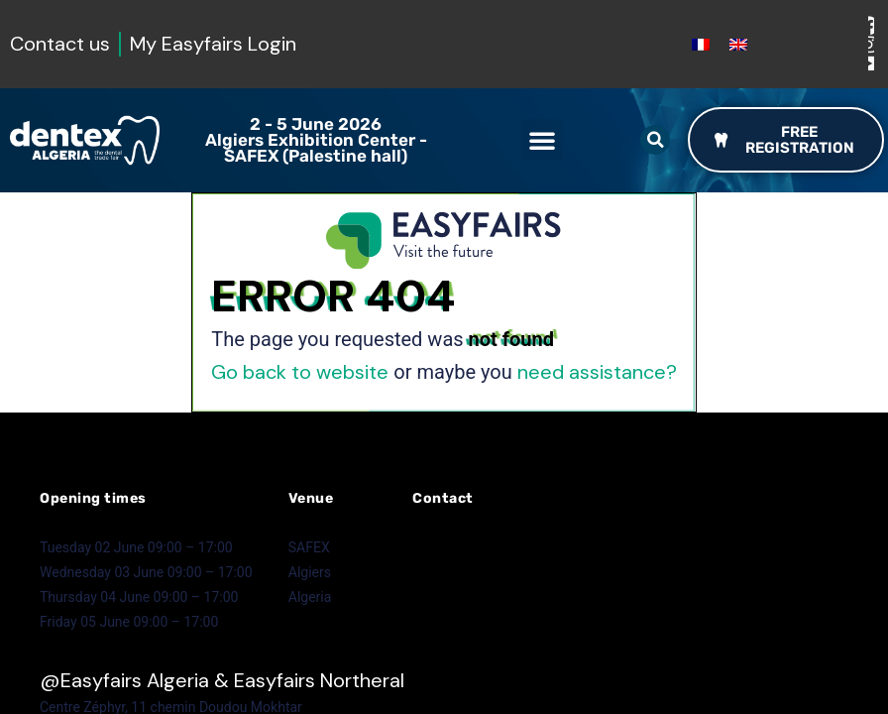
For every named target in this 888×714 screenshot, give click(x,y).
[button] (542, 140)
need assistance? (597, 372)
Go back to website (299, 372)
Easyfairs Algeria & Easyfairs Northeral (232, 680)
